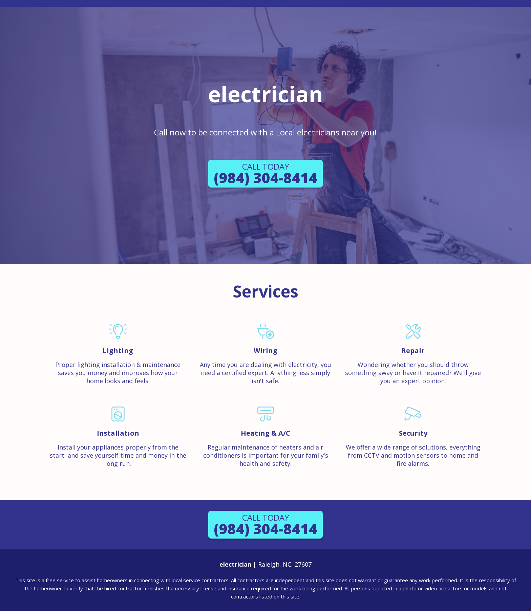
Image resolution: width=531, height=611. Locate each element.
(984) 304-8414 (265, 174)
